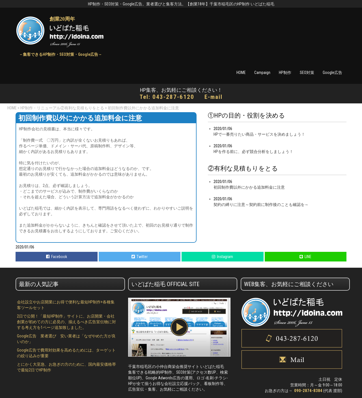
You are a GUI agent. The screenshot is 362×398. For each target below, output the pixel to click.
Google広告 (332, 72)
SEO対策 (307, 72)
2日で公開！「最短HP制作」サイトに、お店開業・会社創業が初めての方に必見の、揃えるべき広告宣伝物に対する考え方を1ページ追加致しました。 (66, 322)
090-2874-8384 (308, 390)
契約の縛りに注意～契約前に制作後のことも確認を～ (261, 204)
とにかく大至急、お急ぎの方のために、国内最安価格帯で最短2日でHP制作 (66, 367)
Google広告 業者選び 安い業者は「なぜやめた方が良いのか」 (66, 339)
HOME (241, 72)
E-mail (213, 96)
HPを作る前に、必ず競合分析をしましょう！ (253, 151)
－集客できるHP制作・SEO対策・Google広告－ (60, 54)
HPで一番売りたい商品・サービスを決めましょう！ (259, 134)
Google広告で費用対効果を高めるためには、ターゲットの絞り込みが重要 (66, 353)
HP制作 (285, 72)
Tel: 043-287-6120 (167, 96)
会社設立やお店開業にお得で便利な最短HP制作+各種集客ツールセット (66, 305)
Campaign (262, 72)
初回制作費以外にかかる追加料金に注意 (249, 187)
